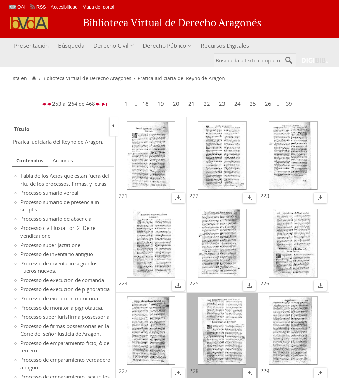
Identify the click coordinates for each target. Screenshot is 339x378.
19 (161, 103)
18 (145, 103)
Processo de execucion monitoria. (59, 298)
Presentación (31, 45)
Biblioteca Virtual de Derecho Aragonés (87, 78)
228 (194, 370)
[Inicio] (34, 78)
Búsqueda (71, 45)
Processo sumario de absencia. (56, 218)
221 (123, 195)
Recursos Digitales (225, 45)
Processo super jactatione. (51, 244)
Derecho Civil (110, 45)
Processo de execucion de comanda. (62, 280)
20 (176, 103)
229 (264, 370)
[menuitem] (32, 45)
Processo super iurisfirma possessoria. (65, 316)
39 (289, 103)
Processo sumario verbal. (50, 192)
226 (264, 283)
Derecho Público (164, 45)
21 (191, 103)
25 (253, 103)
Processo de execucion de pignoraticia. (65, 289)
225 (194, 283)
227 (123, 370)
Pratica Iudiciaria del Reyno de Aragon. (58, 141)
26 (268, 103)
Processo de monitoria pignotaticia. (61, 307)
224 (123, 283)
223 (264, 195)
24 (237, 103)
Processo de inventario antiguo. (57, 254)
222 (194, 195)
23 (222, 103)
